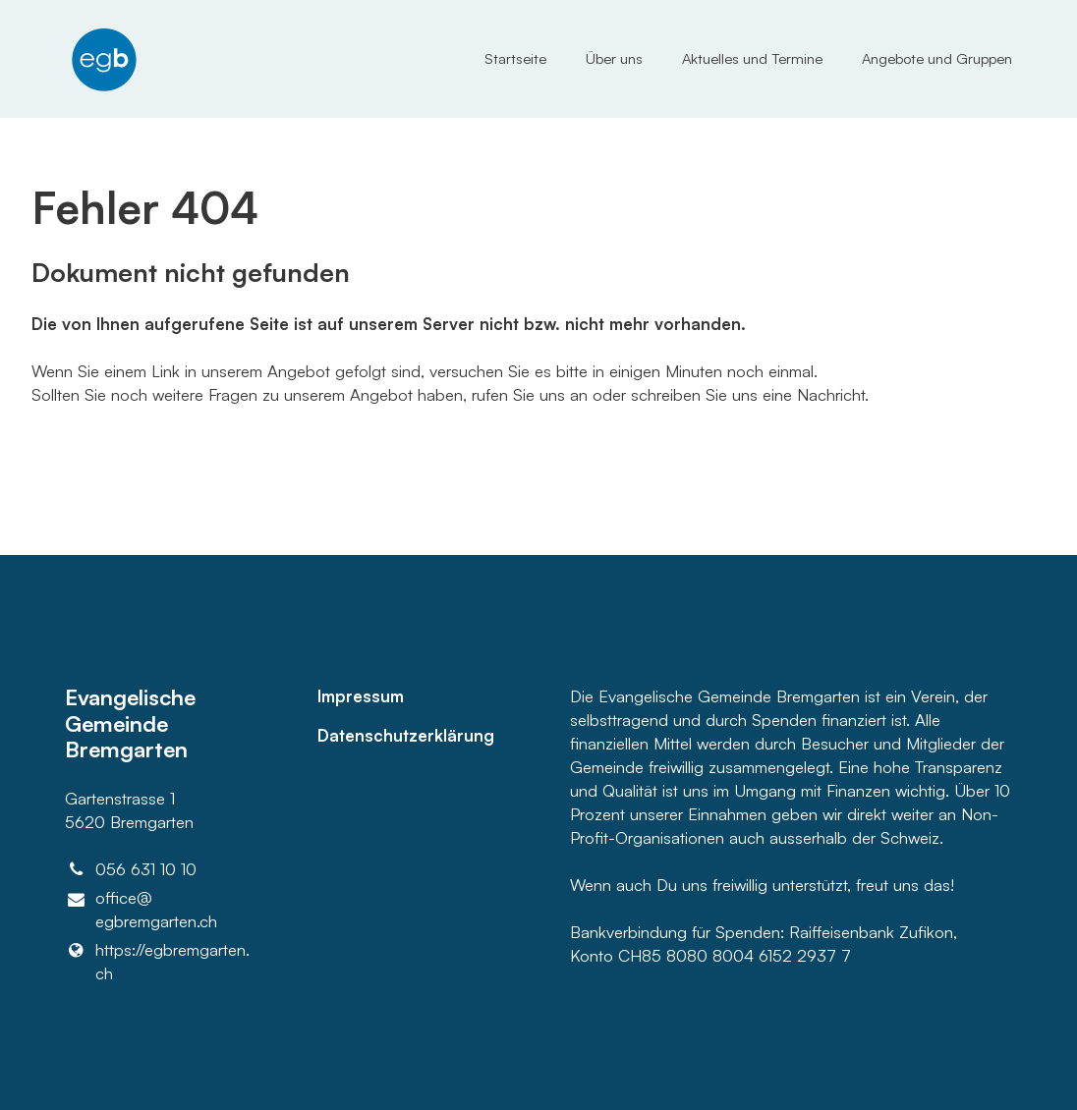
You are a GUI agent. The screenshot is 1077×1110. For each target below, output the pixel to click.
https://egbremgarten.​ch (158, 961)
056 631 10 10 (131, 869)
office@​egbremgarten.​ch (141, 910)
